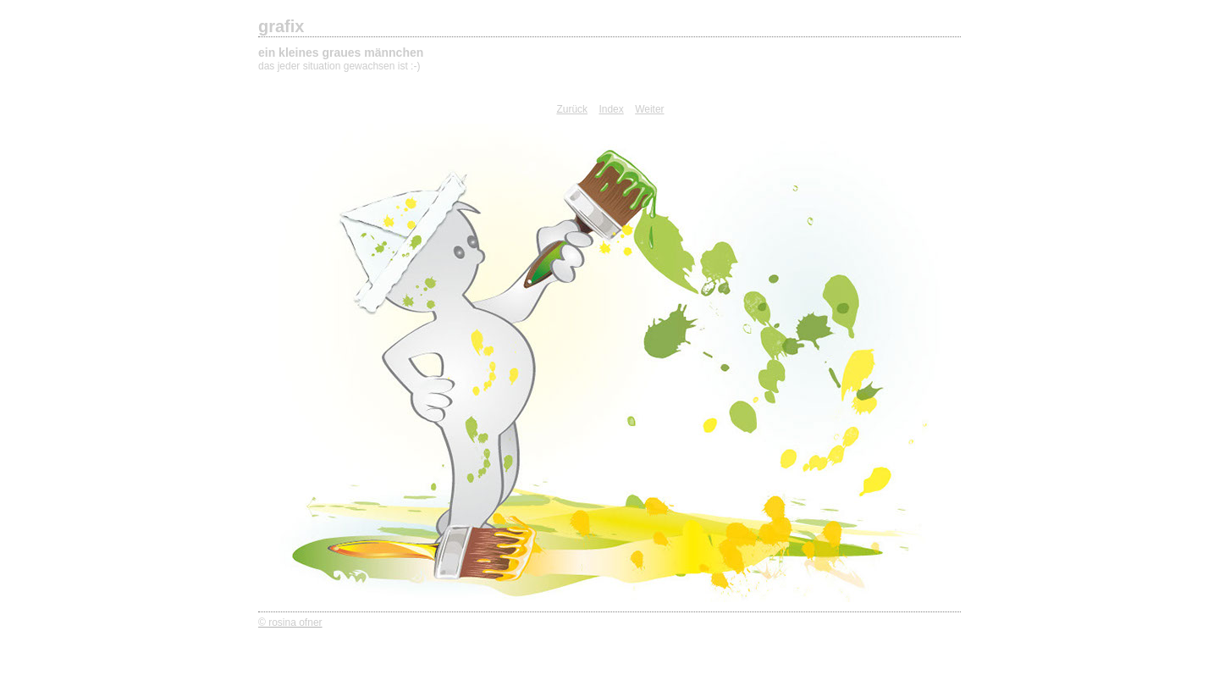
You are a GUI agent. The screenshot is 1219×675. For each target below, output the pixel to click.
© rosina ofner (290, 622)
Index (610, 109)
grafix (281, 26)
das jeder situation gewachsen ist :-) (339, 66)
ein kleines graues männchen (340, 52)
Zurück (571, 109)
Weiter (649, 109)
